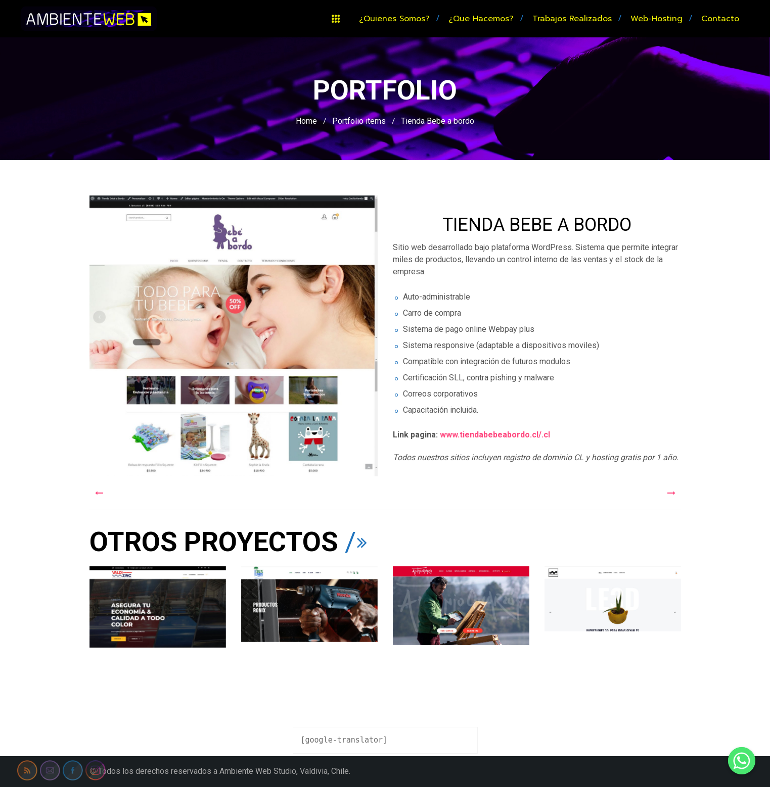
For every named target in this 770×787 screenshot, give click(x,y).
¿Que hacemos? (481, 19)
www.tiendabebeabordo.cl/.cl (496, 434)
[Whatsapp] (741, 760)
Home (306, 121)
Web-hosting (656, 19)
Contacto (720, 19)
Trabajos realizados (572, 19)
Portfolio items (359, 121)
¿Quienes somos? (394, 19)
